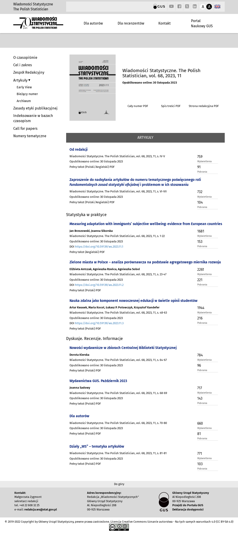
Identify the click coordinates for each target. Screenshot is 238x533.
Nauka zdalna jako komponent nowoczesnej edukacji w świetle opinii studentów (134, 300)
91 (199, 167)
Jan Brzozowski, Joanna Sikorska (91, 230)
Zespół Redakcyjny (28, 72)
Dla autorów (93, 23)
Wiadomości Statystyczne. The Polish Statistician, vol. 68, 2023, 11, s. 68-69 (118, 393)
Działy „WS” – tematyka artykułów (97, 446)
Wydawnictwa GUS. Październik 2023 (98, 381)
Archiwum (24, 101)
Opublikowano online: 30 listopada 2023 (149, 82)
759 (199, 157)
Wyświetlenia (204, 161)
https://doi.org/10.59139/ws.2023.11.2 (99, 285)
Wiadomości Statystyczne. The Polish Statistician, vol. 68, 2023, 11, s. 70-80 (118, 423)
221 (199, 280)
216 (199, 318)
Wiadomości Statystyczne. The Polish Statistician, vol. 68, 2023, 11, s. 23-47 (118, 274)
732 (199, 192)
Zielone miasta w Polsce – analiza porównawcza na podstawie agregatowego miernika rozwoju (145, 262)
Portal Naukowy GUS (202, 23)
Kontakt (164, 23)
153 (199, 241)
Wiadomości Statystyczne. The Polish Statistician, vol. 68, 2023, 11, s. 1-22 (117, 236)
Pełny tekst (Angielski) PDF (87, 252)
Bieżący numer (27, 94)
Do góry (119, 484)
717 (199, 388)
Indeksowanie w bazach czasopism (33, 118)
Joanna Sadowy (80, 387)
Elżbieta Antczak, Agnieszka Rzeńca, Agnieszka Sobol (105, 269)
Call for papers (25, 128)
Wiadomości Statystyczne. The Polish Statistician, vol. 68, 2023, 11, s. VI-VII (118, 191)
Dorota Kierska (79, 354)
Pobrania (202, 171)
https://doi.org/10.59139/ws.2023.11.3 (99, 323)
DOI (96, 246)
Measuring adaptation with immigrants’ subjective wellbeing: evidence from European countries (146, 224)
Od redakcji (79, 149)
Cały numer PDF (138, 106)
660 (200, 423)
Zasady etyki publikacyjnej (35, 108)
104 (200, 202)
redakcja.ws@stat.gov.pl (40, 509)
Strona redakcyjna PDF (204, 106)
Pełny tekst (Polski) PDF (85, 290)
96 (199, 365)
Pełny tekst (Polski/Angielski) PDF (92, 167)
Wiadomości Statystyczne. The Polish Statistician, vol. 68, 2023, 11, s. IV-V (117, 156)
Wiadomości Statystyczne (33, 4)
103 (200, 464)
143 (199, 398)
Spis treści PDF (170, 106)
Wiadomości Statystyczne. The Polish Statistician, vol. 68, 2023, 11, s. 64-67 (118, 360)
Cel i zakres (22, 65)
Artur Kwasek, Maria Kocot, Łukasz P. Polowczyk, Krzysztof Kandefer (114, 307)
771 (199, 453)
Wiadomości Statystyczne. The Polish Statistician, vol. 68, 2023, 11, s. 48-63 (118, 312)
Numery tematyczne (29, 136)
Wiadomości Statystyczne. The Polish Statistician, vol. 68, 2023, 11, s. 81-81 (118, 453)
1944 (200, 308)
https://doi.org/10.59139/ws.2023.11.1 (99, 246)
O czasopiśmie (25, 57)
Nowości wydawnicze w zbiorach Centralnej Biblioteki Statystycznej (123, 348)
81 (199, 434)
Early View (24, 87)
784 (200, 355)
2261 (200, 269)
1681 (200, 231)
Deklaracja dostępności (188, 509)
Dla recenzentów (131, 23)
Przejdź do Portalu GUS (187, 505)
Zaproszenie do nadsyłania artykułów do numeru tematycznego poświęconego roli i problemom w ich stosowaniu (135, 182)
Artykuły (20, 80)
